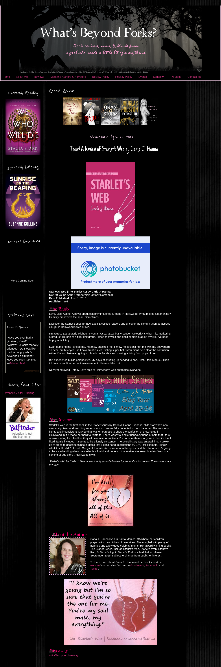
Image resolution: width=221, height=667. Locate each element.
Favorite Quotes (17, 327)
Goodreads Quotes (31, 371)
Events (143, 76)
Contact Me (194, 76)
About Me (22, 76)
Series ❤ (158, 76)
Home (6, 76)
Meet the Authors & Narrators (68, 76)
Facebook (152, 565)
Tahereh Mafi (17, 363)
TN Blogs (175, 76)
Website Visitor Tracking (19, 392)
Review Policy (100, 76)
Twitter (94, 568)
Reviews (39, 76)
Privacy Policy (123, 76)
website (95, 565)
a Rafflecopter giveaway (63, 655)
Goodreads (137, 565)
